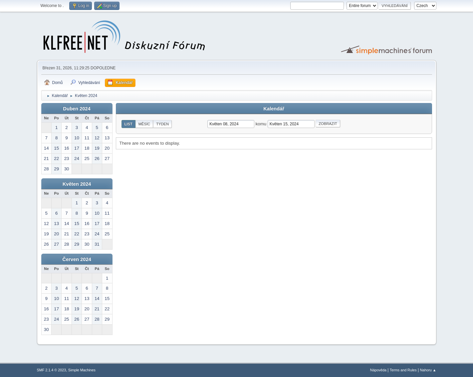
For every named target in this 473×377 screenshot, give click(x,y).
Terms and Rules (403, 370)
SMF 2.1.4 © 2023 (51, 370)
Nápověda (378, 370)
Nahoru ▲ (428, 370)
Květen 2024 (77, 184)
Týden (162, 124)
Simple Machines (82, 370)
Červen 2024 (76, 259)
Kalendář (273, 108)
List (128, 124)
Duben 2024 (76, 108)
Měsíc (144, 124)
